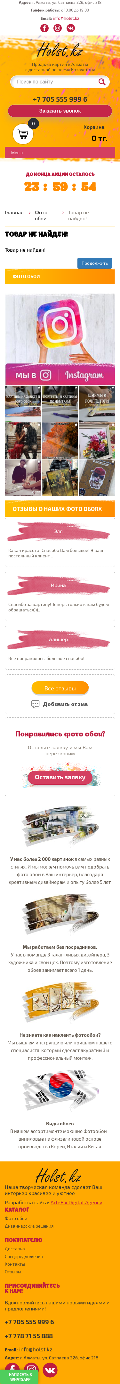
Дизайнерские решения (29, 1226)
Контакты (15, 1264)
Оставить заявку (60, 777)
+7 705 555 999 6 (60, 99)
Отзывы (13, 1271)
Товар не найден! (78, 215)
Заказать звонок (60, 111)
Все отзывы (60, 688)
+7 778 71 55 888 (29, 1336)
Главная (14, 212)
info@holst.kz (66, 18)
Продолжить (95, 263)
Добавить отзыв (59, 703)
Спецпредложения (24, 1256)
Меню (17, 152)
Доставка (15, 1248)
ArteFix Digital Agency (76, 1202)
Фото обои (41, 215)
